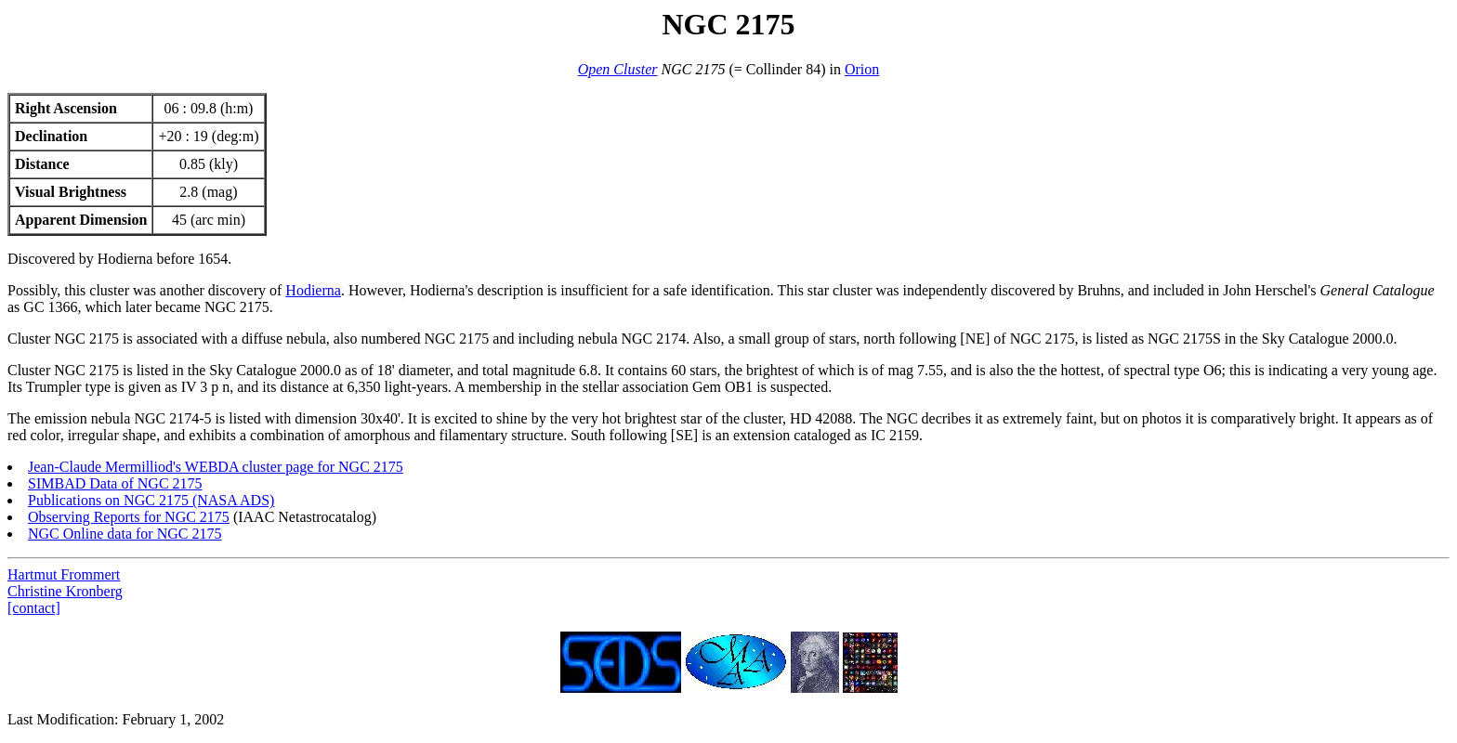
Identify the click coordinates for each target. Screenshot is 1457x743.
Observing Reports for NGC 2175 (129, 517)
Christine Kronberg (65, 591)
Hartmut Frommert (63, 574)
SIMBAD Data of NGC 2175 (115, 483)
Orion (862, 69)
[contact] (33, 608)
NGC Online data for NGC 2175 (124, 533)
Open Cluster (618, 69)
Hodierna (313, 290)
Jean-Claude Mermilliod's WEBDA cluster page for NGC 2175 (215, 467)
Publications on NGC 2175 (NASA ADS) (151, 500)
